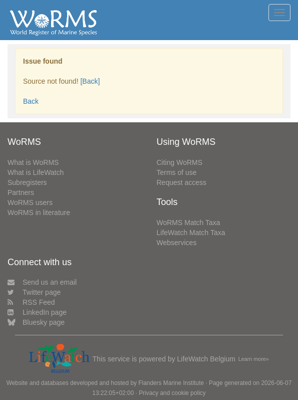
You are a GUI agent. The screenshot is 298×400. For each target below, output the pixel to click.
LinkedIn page (37, 312)
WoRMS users (30, 202)
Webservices (177, 243)
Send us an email (42, 282)
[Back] (90, 81)
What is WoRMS (33, 162)
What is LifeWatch (36, 172)
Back (31, 101)
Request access (182, 182)
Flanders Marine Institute (171, 382)
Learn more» (253, 359)
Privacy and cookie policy (172, 392)
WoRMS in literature (39, 213)
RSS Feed (31, 302)
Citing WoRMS (180, 162)
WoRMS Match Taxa (188, 223)
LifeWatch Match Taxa (191, 233)
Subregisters (27, 182)
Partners (21, 192)
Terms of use (177, 172)
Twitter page (34, 292)
